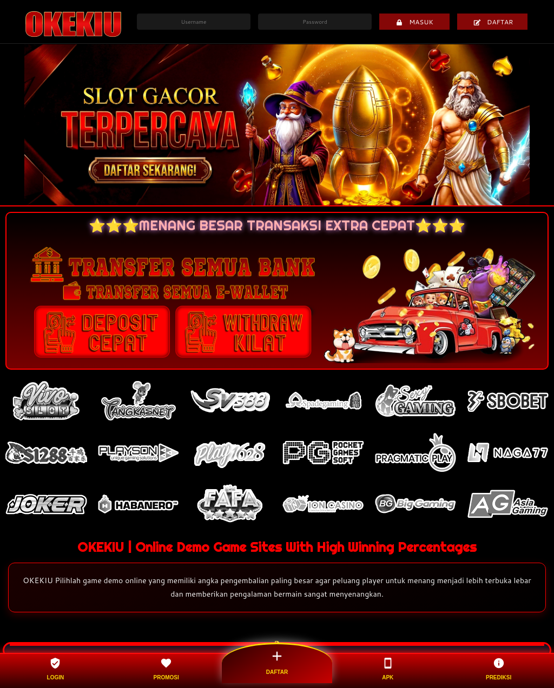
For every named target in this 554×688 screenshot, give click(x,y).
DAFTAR (493, 21)
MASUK (414, 21)
